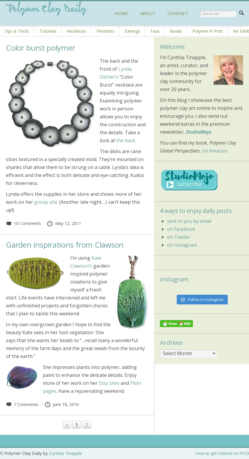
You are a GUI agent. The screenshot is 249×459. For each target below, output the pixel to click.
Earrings (132, 31)
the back (125, 140)
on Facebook (181, 229)
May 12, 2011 (64, 223)
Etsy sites (109, 383)
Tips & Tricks (16, 31)
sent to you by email (189, 221)
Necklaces (76, 31)
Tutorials (48, 31)
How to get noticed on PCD (222, 453)
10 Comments (23, 223)
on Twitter (178, 237)
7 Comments (22, 404)
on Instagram (182, 245)
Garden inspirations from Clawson (65, 244)
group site (45, 202)
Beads (176, 31)
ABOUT (147, 13)
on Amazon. (215, 151)
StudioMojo (198, 132)
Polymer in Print (207, 31)
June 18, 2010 (61, 404)
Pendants (105, 31)
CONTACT (178, 13)
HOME (121, 13)
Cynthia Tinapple (65, 453)
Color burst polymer (40, 47)
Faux (155, 31)
